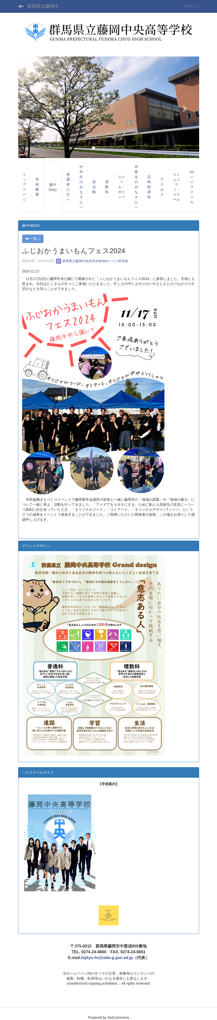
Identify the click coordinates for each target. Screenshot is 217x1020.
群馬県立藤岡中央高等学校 (48, 6)
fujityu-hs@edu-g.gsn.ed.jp (107, 958)
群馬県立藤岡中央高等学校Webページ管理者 (92, 261)
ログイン (192, 6)
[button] (31, 107)
